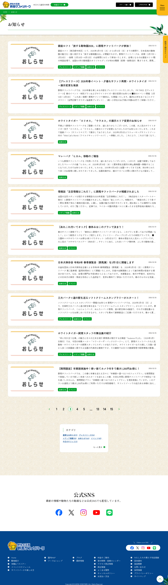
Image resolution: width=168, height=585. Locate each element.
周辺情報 (101, 567)
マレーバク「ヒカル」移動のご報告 (78, 156)
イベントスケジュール (20, 567)
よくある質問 (103, 570)
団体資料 (138, 560)
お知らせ (90, 67)
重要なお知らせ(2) (70, 435)
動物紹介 (15, 560)
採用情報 (138, 570)
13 (97, 409)
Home (13, 557)
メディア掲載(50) (70, 438)
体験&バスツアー (18, 563)
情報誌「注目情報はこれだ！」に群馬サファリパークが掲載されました (98, 191)
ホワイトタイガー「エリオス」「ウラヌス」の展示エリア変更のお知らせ (100, 121)
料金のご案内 (103, 557)
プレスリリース (65, 67)
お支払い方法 (103, 576)
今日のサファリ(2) (70, 441)
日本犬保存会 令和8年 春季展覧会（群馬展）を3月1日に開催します (96, 262)
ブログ (79, 557)
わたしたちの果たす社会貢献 (146, 557)
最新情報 (80, 560)
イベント (100, 67)
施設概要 (138, 563)
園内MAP (52, 557)
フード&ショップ (55, 560)
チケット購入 (124, 5)
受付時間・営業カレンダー (109, 560)
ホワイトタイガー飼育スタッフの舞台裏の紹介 (84, 333)
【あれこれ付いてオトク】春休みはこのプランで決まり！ (91, 227)
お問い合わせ (140, 567)
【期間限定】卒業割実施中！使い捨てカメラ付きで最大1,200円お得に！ (99, 368)
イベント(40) (96, 438)
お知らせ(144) (83, 438)
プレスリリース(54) (87, 435)
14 (104, 409)
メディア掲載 (79, 67)
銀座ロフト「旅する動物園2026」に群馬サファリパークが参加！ (94, 46)
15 (111, 409)
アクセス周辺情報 (105, 563)
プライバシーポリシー (143, 573)
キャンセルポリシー (106, 573)
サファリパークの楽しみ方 (22, 570)
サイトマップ (140, 576)
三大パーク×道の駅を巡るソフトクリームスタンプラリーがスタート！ (98, 298)
